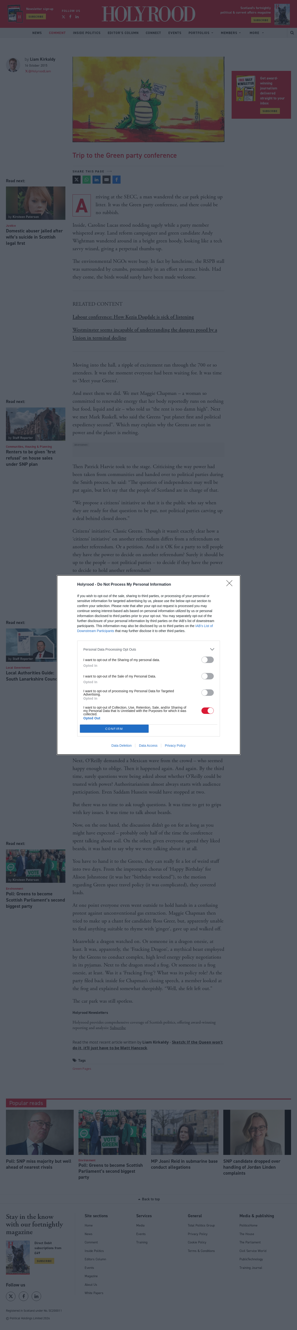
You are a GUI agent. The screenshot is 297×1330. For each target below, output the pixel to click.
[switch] (207, 660)
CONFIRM (114, 729)
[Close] (230, 584)
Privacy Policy (175, 745)
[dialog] (148, 665)
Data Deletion (122, 745)
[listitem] (148, 649)
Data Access (148, 745)
